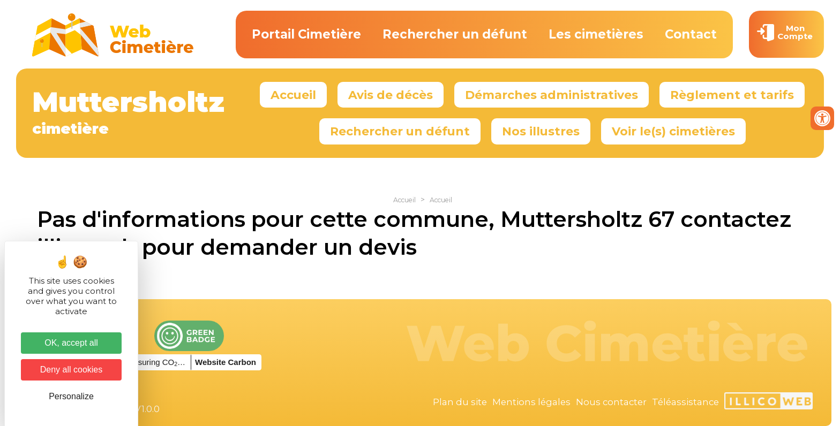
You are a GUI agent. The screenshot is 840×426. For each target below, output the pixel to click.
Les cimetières (596, 34)
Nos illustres (541, 131)
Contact (691, 34)
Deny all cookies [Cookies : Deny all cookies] (71, 369)
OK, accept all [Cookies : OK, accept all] (71, 342)
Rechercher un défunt (454, 34)
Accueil (293, 95)
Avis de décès (390, 95)
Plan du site (460, 402)
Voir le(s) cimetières (673, 131)
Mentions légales (531, 402)
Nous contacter (611, 402)
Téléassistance (685, 402)
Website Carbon (225, 362)
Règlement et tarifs (732, 95)
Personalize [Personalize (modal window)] (71, 396)
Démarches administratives (551, 95)
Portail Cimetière (306, 34)
